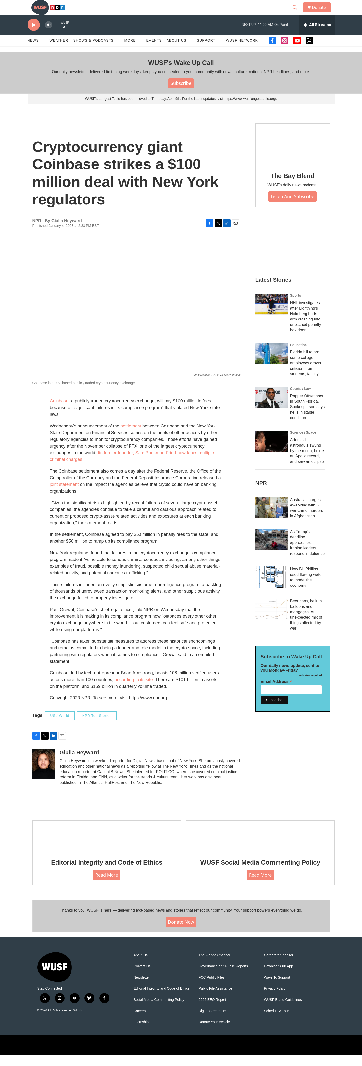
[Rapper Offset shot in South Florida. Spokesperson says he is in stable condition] (271, 408)
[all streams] (317, 36)
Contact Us (142, 977)
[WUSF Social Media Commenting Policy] (260, 847)
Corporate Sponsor (278, 966)
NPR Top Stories (96, 727)
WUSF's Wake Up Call (181, 74)
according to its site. (135, 690)
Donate (322, 13)
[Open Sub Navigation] (43, 51)
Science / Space (303, 444)
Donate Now (181, 933)
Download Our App (278, 977)
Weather (59, 51)
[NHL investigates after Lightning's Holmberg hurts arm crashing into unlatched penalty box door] (271, 315)
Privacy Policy (274, 1000)
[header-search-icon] (297, 13)
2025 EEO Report (212, 1011)
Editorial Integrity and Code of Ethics (106, 873)
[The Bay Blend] (293, 155)
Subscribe (181, 94)
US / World (59, 727)
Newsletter (142, 988)
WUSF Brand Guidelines (283, 1011)
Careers (140, 1022)
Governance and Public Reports (223, 977)
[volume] (48, 36)
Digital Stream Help (214, 1022)
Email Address (276, 692)
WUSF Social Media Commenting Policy (260, 873)
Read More (106, 886)
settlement (131, 437)
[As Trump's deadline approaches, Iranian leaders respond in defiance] (271, 550)
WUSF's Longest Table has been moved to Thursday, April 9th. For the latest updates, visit (154, 110)
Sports (295, 307)
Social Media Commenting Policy (159, 1011)
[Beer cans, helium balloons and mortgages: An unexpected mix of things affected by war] (271, 620)
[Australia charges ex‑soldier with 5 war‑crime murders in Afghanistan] (271, 519)
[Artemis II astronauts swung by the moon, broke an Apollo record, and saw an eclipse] (271, 452)
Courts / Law (300, 400)
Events (154, 51)
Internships (142, 1033)
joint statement (65, 495)
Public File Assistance (215, 1000)
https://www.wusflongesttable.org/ (250, 110)
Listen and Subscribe (292, 208)
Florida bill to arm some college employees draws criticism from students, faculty (305, 374)
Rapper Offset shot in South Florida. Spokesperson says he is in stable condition (307, 418)
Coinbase (59, 412)
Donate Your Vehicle (214, 1033)
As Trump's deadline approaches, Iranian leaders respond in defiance (307, 554)
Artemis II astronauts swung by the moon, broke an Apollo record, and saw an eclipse (307, 462)
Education (298, 356)
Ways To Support (277, 988)
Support (206, 51)
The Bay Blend (293, 187)
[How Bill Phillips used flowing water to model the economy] (271, 588)
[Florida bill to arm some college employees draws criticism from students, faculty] (271, 364)
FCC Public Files (211, 988)
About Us (141, 966)
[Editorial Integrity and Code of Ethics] (107, 847)
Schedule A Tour (276, 1022)
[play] (34, 36)
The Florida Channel (214, 966)
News (33, 51)
